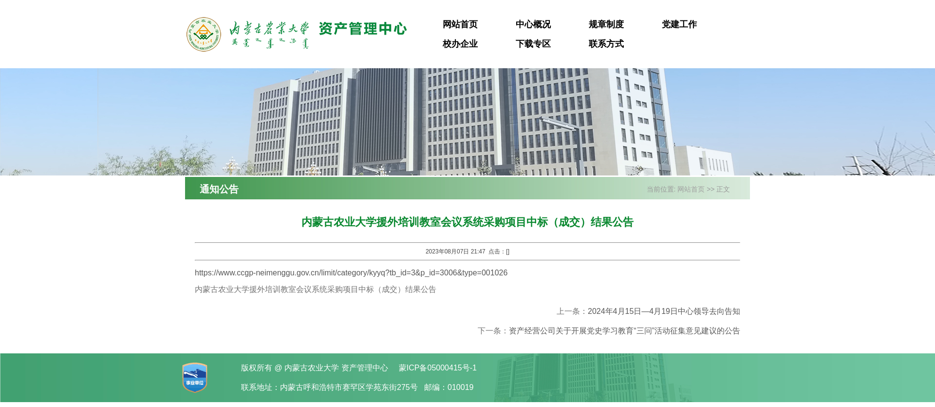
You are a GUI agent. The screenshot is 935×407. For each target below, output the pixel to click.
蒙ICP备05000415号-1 (438, 368)
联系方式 (606, 44)
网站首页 (460, 24)
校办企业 (460, 44)
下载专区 (533, 44)
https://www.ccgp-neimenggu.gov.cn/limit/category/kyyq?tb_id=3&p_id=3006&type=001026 (351, 273)
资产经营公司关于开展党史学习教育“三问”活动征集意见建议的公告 (624, 331)
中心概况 (533, 24)
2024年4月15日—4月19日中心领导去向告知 (664, 311)
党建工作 (679, 24)
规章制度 (606, 24)
